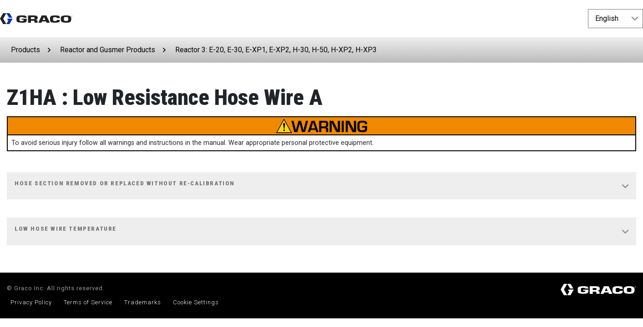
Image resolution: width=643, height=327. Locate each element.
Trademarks (142, 302)
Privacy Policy (31, 302)
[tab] (321, 186)
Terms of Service (88, 302)
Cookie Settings (196, 302)
